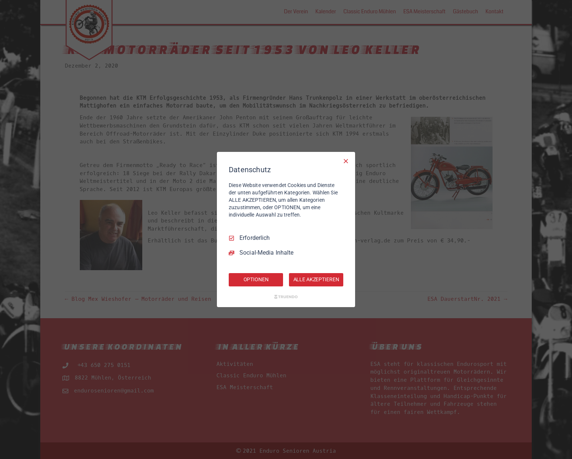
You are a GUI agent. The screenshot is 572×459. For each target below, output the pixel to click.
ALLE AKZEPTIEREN (316, 279)
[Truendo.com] (286, 297)
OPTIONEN (256, 279)
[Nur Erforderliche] (346, 161)
